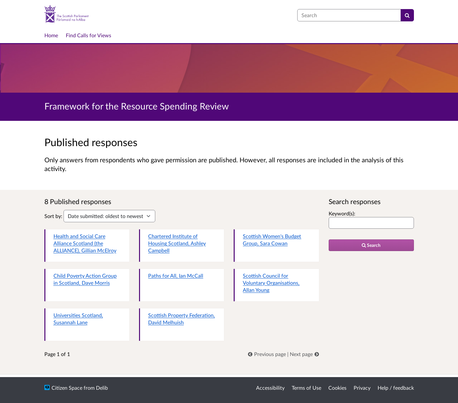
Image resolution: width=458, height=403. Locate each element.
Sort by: (53, 216)
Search (371, 245)
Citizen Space (67, 388)
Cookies (337, 388)
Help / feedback (396, 388)
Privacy (362, 388)
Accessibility (270, 388)
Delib (102, 388)
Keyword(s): (342, 213)
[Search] (407, 15)
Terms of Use (306, 388)
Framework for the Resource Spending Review (136, 105)
